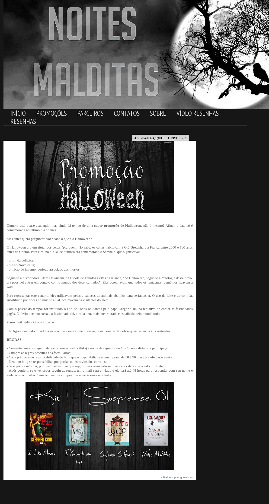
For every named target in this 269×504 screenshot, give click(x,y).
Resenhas (23, 121)
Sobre (158, 113)
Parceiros (90, 113)
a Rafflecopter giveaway (176, 477)
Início (18, 113)
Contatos (127, 113)
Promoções (51, 113)
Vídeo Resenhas (197, 113)
